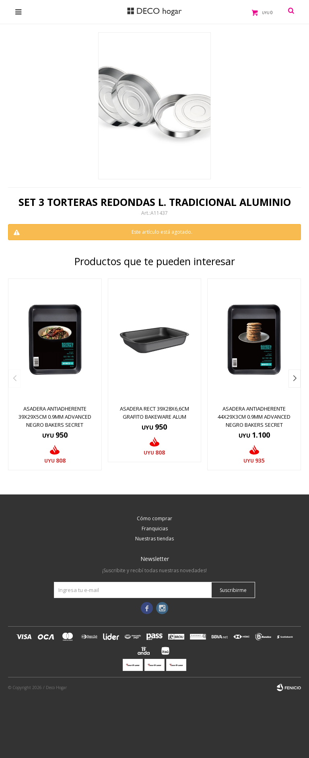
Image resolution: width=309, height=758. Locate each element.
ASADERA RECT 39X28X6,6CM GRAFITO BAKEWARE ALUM (154, 412)
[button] (294, 379)
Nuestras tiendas (154, 538)
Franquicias (155, 528)
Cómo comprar (154, 518)
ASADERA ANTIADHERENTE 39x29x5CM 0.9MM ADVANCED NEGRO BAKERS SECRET (55, 416)
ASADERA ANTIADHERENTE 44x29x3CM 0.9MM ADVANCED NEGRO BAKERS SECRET (254, 416)
